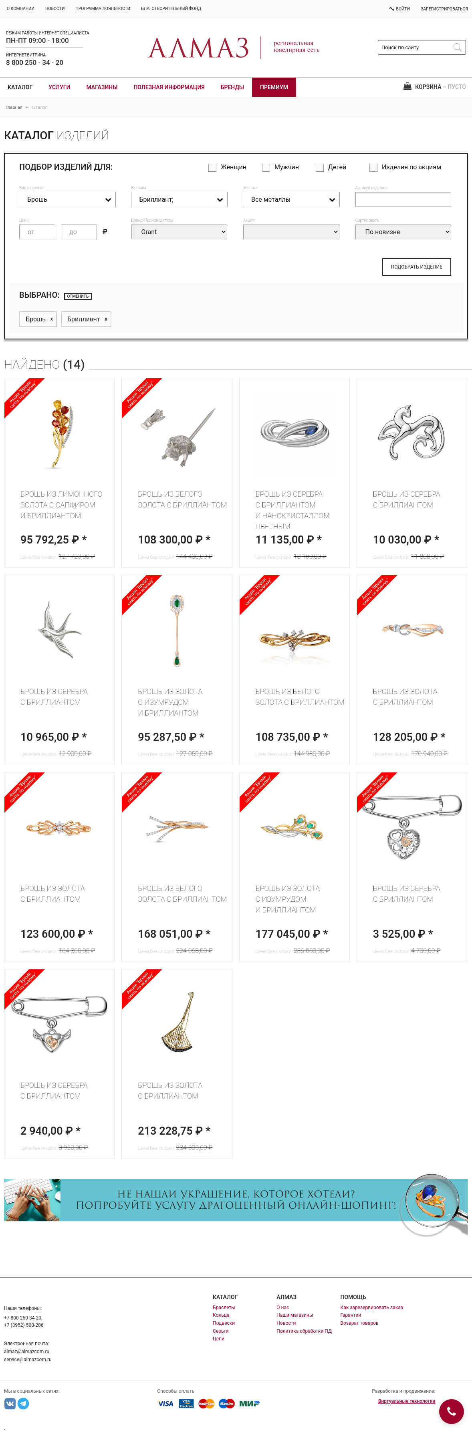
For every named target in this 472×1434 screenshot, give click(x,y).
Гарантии (351, 1315)
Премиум (274, 87)
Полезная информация (168, 87)
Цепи (218, 1339)
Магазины (101, 87)
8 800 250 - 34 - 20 (34, 62)
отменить (78, 296)
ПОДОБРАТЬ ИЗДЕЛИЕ (416, 267)
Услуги (59, 87)
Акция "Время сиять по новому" (140, 394)
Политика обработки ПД (304, 1331)
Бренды (232, 87)
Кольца (221, 1315)
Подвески (224, 1323)
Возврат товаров (360, 1323)
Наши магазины (294, 1315)
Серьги (220, 1331)
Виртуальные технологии (406, 1401)
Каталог (20, 87)
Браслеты (224, 1307)
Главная (14, 107)
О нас (282, 1307)
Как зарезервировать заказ (372, 1307)
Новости (286, 1323)
